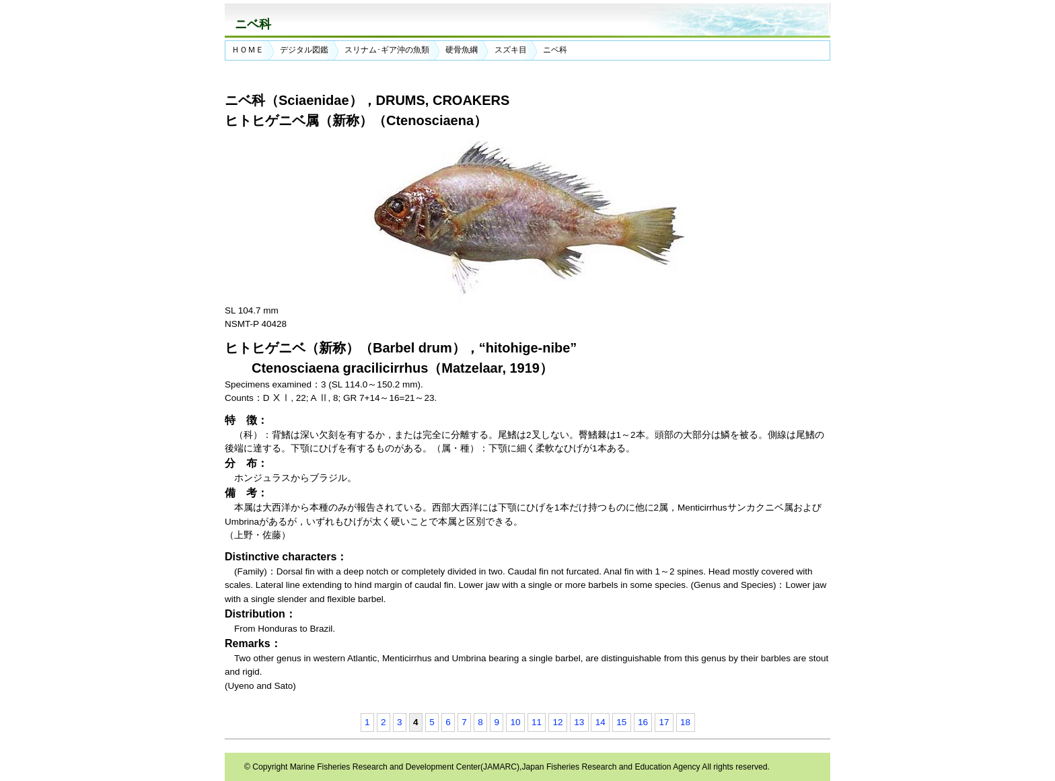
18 (685, 722)
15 (621, 722)
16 (643, 722)
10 (515, 722)
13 (579, 722)
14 (600, 722)
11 (537, 722)
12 (558, 722)
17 (664, 722)
